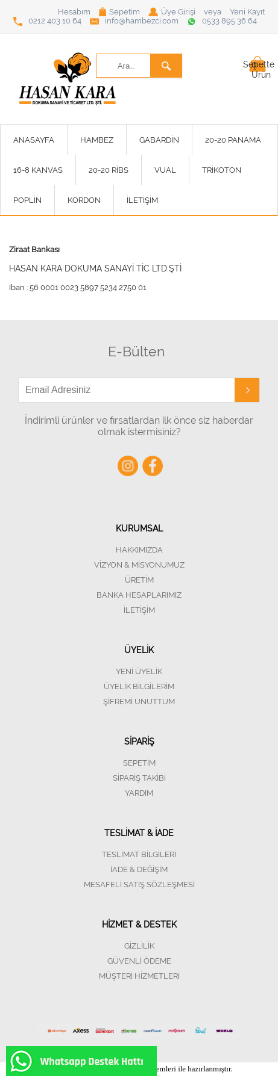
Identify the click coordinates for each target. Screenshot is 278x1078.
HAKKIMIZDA (139, 549)
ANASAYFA (33, 139)
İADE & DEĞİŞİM (139, 869)
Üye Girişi (171, 11)
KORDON (84, 200)
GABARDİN (159, 139)
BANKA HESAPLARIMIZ (139, 594)
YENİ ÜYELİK (139, 671)
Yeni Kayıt (247, 11)
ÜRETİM (139, 579)
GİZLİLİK (139, 945)
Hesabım (74, 11)
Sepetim (119, 11)
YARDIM (139, 793)
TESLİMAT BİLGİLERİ (139, 854)
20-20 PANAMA (233, 139)
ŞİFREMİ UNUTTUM (139, 701)
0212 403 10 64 (47, 21)
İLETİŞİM (142, 200)
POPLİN (27, 200)
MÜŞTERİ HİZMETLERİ (139, 975)
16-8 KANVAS (38, 170)
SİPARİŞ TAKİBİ (139, 777)
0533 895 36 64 (222, 21)
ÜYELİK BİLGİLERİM (139, 686)
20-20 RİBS (108, 170)
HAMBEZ (96, 139)
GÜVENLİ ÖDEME (139, 960)
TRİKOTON (221, 170)
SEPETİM (139, 762)
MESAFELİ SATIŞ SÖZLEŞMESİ (139, 884)
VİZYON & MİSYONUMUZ (139, 564)
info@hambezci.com (134, 21)
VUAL (165, 170)
